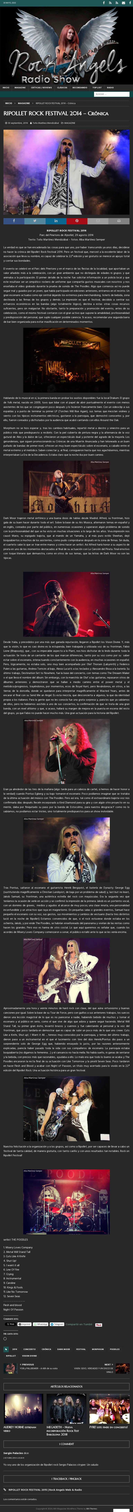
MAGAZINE (20, 87)
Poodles (114, 1349)
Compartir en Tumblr (79, 1323)
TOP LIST (97, 87)
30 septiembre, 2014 (18, 123)
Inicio (6, 87)
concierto (29, 1349)
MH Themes (91, 1508)
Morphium (98, 1349)
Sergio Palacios (13, 1453)
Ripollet (11, 1355)
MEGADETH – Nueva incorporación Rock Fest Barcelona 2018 (63, 1430)
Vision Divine (29, 1355)
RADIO (110, 87)
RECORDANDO (80, 87)
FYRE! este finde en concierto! (109, 1426)
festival (81, 1349)
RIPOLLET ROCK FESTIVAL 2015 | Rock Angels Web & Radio (45, 1489)
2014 (14, 1349)
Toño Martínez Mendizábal (46, 123)
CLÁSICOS (62, 87)
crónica (46, 1349)
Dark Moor (63, 1349)
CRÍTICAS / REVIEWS (41, 87)
